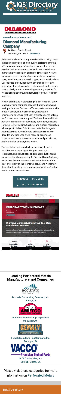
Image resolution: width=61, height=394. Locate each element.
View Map (35, 53)
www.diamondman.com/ (17, 37)
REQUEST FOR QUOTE (30, 179)
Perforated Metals (41, 375)
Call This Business (30, 184)
